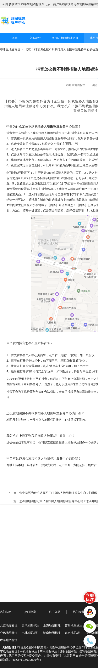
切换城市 (14, 4)
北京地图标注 (8, 625)
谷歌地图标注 (68, 651)
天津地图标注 (30, 625)
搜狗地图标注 (88, 651)
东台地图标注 (73, 632)
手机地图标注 (28, 651)
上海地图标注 (52, 625)
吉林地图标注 (30, 632)
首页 (15, 38)
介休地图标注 (8, 632)
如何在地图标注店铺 (65, 38)
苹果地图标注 (48, 651)
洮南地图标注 (52, 632)
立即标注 (35, 38)
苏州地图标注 (73, 625)
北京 (28, 49)
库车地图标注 (8, 640)
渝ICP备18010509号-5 (27, 659)
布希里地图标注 (10, 49)
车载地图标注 (8, 651)
